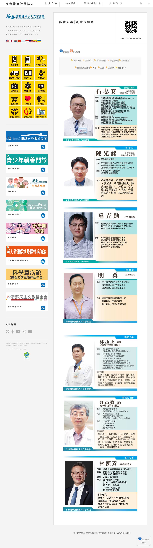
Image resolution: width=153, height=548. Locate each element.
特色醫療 (71, 3)
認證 (102, 67)
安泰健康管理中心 (14, 214)
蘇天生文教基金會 (14, 307)
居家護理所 (12, 191)
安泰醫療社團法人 (20, 3)
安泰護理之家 (13, 146)
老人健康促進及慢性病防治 (18, 260)
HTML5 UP (23, 349)
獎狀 (94, 67)
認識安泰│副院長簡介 (76, 22)
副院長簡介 (101, 60)
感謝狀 (111, 67)
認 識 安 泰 (51, 3)
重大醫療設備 (83, 67)
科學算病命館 (13, 284)
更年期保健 (12, 237)
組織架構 (125, 60)
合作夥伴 (122, 67)
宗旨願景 (114, 60)
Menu (149, 3)
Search (141, 3)
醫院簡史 (78, 60)
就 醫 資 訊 (115, 3)
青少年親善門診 (14, 169)
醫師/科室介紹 (92, 3)
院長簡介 (89, 60)
